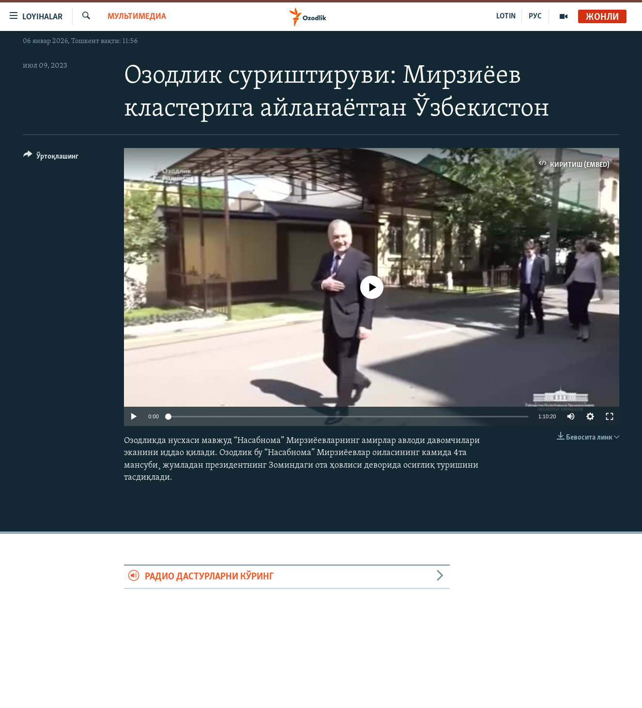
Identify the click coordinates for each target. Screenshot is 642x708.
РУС (535, 16)
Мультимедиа (136, 16)
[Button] (50, 158)
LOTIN (506, 16)
